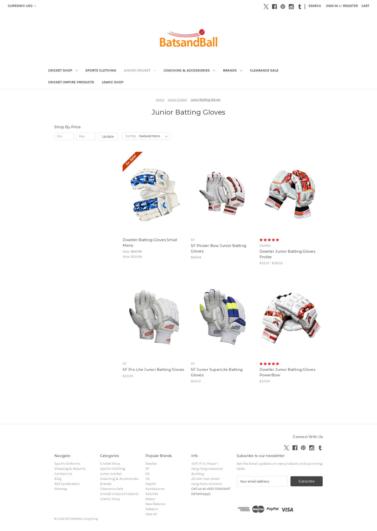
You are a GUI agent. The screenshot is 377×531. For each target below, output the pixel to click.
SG (147, 474)
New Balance (155, 504)
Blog (57, 479)
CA (147, 479)
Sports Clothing (100, 70)
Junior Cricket (140, 70)
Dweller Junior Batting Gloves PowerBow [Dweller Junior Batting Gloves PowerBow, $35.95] (287, 372)
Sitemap (60, 489)
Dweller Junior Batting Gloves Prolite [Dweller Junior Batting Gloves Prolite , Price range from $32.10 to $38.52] (287, 254)
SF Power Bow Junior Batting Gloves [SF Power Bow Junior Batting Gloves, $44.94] (218, 248)
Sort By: (131, 136)
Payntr (150, 484)
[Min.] (64, 136)
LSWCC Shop (112, 82)
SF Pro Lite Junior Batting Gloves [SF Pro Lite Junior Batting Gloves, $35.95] (153, 369)
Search (314, 6)
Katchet (151, 494)
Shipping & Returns (70, 469)
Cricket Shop (63, 70)
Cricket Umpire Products (71, 82)
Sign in (332, 6)
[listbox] (154, 136)
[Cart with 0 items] (365, 6)
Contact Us (63, 474)
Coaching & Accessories (189, 70)
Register (350, 6)
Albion (150, 499)
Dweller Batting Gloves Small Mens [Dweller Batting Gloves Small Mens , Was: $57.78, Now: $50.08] (150, 243)
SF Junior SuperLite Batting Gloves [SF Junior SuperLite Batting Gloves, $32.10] (217, 372)
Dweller (151, 464)
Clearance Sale (264, 70)
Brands (232, 70)
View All (151, 514)
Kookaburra (154, 489)
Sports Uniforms (67, 464)
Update (108, 136)
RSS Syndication (67, 484)
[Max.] (86, 136)
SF (147, 469)
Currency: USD (22, 6)
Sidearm (151, 509)
